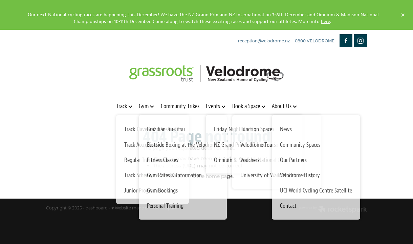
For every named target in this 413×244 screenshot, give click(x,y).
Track (124, 106)
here (325, 21)
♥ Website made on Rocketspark (144, 207)
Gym (146, 106)
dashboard (97, 207)
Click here (154, 176)
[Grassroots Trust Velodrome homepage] (206, 73)
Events (215, 106)
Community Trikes (180, 106)
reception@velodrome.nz (264, 40)
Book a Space (248, 106)
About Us (284, 106)
